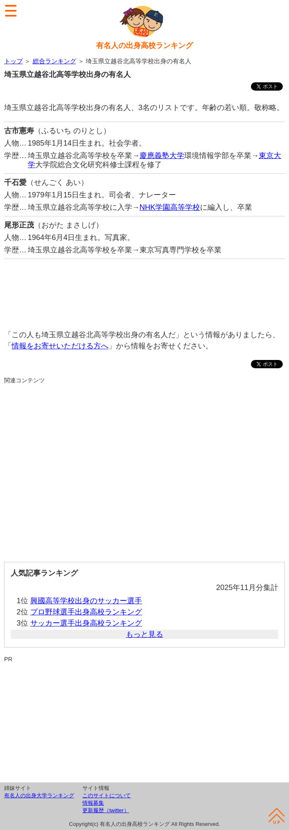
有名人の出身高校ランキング (144, 45)
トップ (13, 61)
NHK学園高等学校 (170, 207)
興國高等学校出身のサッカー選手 (86, 601)
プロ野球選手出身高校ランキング (86, 612)
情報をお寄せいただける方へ (60, 346)
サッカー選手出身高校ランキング (86, 623)
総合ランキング (54, 61)
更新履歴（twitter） (105, 810)
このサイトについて (106, 795)
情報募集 (93, 803)
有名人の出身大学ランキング (39, 795)
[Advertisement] (144, 290)
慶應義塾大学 (162, 155)
